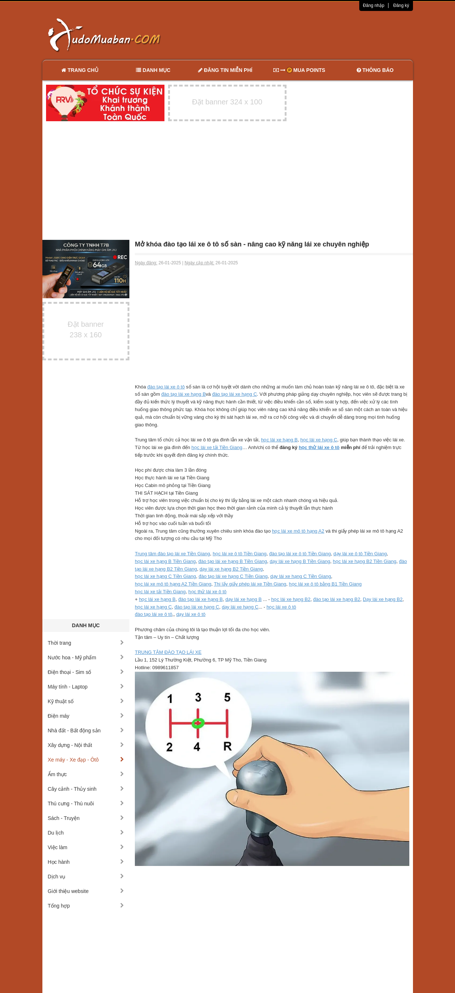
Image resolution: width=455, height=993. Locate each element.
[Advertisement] (304, 35)
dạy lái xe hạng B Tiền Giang (300, 561)
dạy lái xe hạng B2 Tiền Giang (231, 569)
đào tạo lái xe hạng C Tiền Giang (233, 576)
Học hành (86, 862)
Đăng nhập (373, 5)
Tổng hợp (86, 906)
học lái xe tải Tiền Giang (217, 447)
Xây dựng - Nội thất (86, 745)
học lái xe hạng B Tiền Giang (165, 561)
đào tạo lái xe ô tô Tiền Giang (300, 553)
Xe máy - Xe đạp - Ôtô (86, 760)
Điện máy (86, 716)
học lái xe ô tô (281, 607)
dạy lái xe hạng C (240, 607)
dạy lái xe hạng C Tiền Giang (300, 576)
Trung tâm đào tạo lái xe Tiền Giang (172, 553)
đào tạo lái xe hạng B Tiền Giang (232, 561)
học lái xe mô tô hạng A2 (298, 531)
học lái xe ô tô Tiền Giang (239, 553)
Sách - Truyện (86, 818)
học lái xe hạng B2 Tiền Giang (365, 561)
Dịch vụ (86, 876)
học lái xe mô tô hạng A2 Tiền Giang (173, 584)
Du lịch (86, 833)
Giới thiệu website (86, 891)
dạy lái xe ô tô (190, 614)
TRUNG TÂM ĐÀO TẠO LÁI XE (168, 652)
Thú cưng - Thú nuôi (86, 803)
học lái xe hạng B (279, 439)
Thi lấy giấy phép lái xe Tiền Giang (250, 584)
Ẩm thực (86, 774)
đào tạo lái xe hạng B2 (336, 599)
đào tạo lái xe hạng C (234, 394)
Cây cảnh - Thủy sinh (86, 789)
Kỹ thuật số (86, 701)
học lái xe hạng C (318, 439)
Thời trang (86, 643)
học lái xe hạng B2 (291, 599)
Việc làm (86, 847)
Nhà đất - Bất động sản (86, 730)
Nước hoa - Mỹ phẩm (86, 657)
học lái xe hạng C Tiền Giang (165, 576)
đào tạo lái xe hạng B (183, 394)
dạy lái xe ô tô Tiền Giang (360, 553)
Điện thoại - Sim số (86, 672)
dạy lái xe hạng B (243, 599)
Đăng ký (401, 5)
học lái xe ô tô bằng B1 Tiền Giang (325, 584)
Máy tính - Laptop (86, 687)
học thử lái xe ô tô (319, 447)
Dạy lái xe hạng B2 (383, 599)
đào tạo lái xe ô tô (166, 387)
